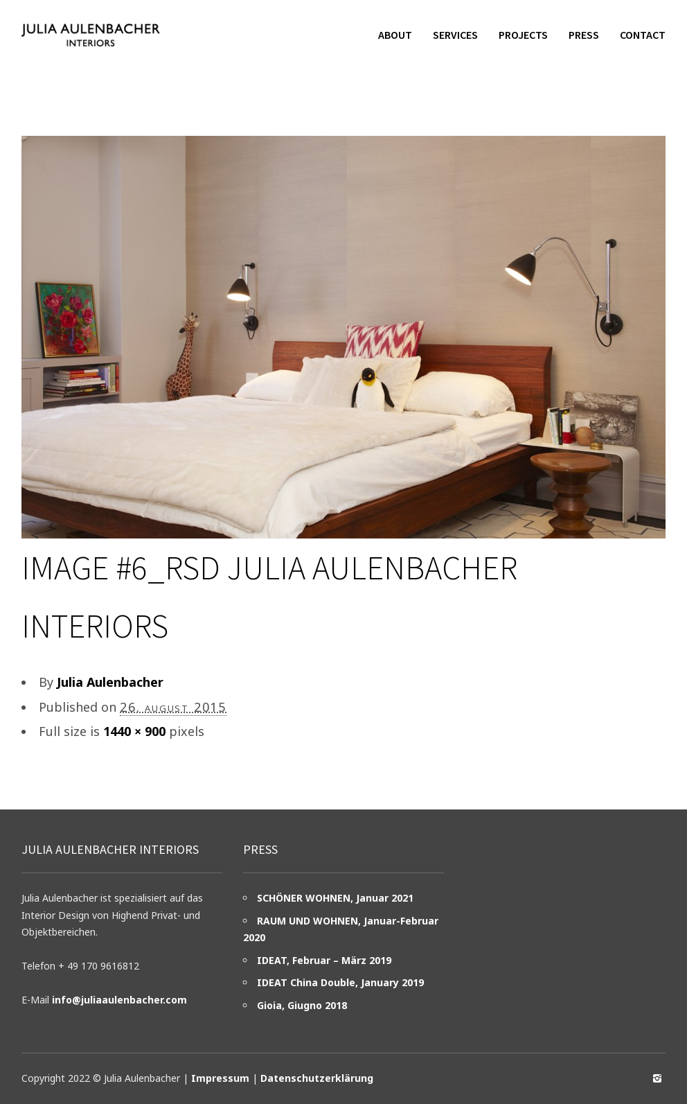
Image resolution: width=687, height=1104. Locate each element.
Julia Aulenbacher (110, 682)
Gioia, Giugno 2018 (302, 1005)
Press (584, 35)
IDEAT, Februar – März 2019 (324, 960)
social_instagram (657, 1078)
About (395, 35)
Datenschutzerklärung (316, 1078)
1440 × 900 (134, 731)
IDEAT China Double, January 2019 (340, 982)
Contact (643, 35)
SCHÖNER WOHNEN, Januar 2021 (335, 897)
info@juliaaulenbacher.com (119, 999)
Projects (523, 35)
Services (455, 35)
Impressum (220, 1078)
